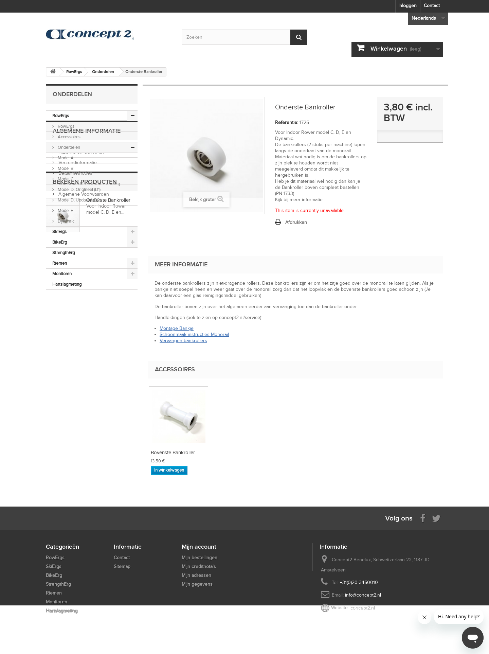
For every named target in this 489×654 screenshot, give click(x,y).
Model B (65, 168)
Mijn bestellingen (199, 557)
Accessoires (68, 136)
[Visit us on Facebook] (422, 518)
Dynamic (65, 221)
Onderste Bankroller (108, 415)
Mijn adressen (196, 575)
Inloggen (407, 5)
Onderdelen (68, 147)
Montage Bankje (177, 328)
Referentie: (286, 122)
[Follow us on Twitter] (436, 518)
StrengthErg (63, 252)
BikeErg (59, 242)
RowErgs (60, 115)
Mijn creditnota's (199, 566)
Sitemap (122, 566)
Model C (65, 178)
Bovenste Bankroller (173, 452)
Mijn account (199, 546)
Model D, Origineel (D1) (79, 189)
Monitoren (62, 273)
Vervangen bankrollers (183, 340)
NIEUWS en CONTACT (81, 328)
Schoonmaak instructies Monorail (194, 334)
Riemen (59, 263)
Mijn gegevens (197, 584)
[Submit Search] (298, 37)
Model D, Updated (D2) (79, 199)
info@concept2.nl (363, 595)
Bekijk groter (202, 199)
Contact (432, 5)
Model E (65, 210)
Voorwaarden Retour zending (88, 360)
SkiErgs (59, 231)
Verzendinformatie (77, 339)
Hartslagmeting (67, 284)
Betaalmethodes (74, 349)
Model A (65, 157)
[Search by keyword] (244, 37)
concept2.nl (362, 607)
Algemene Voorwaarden (83, 370)
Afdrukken (296, 222)
